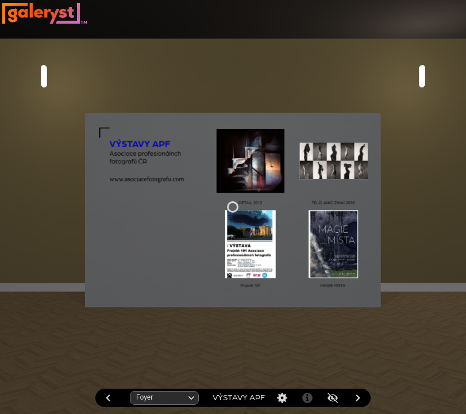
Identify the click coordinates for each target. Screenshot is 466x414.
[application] (233, 207)
